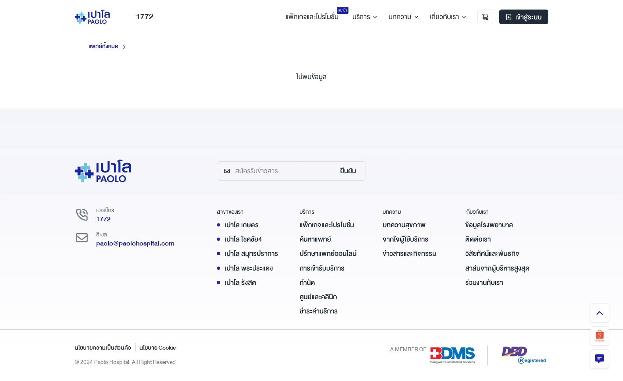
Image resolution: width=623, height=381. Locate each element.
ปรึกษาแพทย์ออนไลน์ (328, 253)
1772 (140, 17)
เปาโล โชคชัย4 (243, 239)
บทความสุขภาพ (404, 224)
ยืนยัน (348, 171)
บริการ (363, 17)
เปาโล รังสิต (240, 282)
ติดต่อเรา (478, 239)
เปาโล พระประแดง (249, 268)
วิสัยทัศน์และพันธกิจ (492, 253)
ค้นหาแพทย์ (315, 239)
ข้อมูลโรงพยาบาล (489, 224)
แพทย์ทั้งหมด (103, 46)
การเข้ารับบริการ (322, 268)
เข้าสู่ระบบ (524, 17)
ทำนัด (307, 282)
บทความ (402, 17)
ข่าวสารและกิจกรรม (409, 253)
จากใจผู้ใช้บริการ (405, 239)
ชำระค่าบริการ (319, 311)
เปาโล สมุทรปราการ (251, 253)
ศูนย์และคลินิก (318, 296)
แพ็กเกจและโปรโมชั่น (327, 224)
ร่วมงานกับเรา (484, 282)
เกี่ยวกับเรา (447, 17)
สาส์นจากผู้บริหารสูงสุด (497, 268)
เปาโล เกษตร (242, 224)
